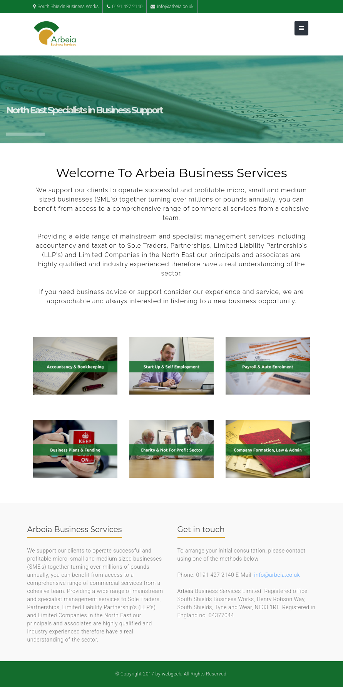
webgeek (171, 674)
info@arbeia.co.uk (277, 575)
